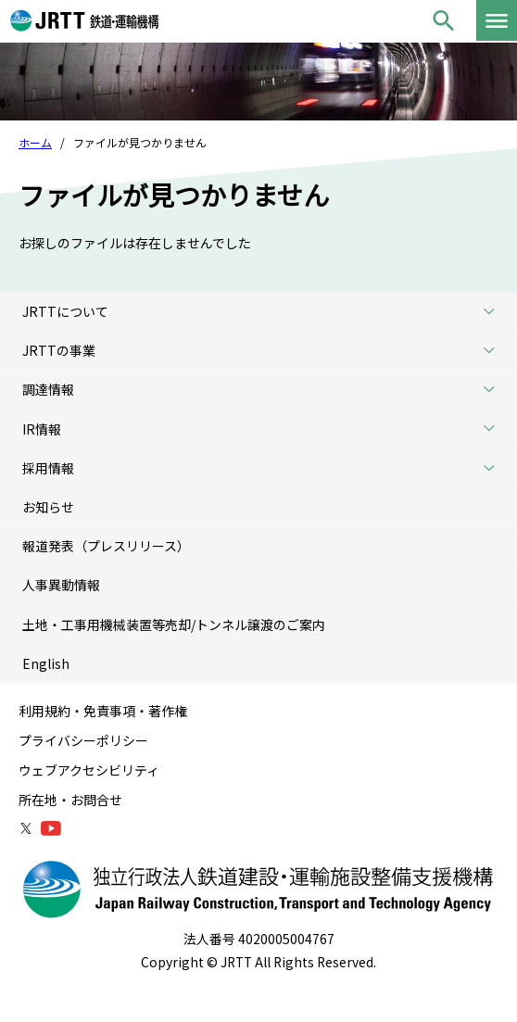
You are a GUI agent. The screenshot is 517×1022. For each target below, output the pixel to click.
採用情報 (265, 468)
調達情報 (265, 390)
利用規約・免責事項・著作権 (103, 710)
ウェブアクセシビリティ (89, 770)
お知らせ (48, 507)
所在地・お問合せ (70, 799)
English (45, 663)
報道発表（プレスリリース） (106, 545)
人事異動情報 (61, 584)
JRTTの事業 (265, 351)
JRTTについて (265, 312)
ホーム (35, 142)
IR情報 (265, 429)
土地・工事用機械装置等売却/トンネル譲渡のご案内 (173, 624)
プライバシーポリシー (83, 740)
